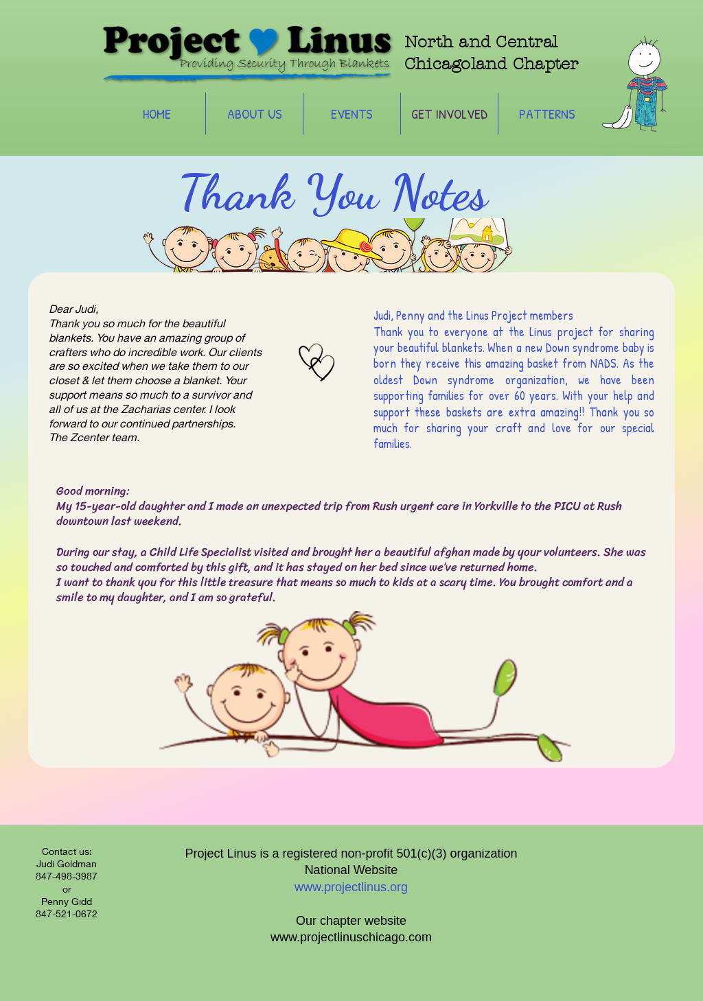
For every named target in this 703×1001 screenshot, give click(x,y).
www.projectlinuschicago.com (351, 937)
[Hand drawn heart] (311, 357)
